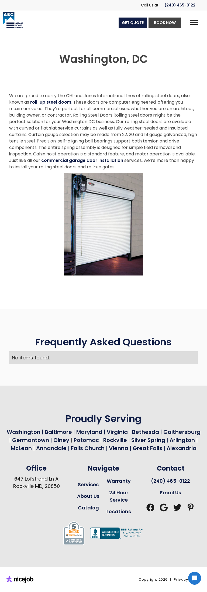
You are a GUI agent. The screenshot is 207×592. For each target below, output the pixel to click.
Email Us (170, 492)
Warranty (119, 481)
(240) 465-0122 (180, 5)
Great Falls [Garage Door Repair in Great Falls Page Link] (147, 448)
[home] (11, 20)
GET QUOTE (133, 22)
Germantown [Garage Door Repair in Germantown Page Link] (31, 440)
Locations (118, 511)
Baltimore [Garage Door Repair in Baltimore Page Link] (58, 432)
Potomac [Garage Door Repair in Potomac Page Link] (87, 440)
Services (88, 484)
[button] (194, 23)
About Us (88, 496)
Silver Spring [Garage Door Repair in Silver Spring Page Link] (149, 440)
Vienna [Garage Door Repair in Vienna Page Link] (118, 448)
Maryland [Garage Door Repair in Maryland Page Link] (89, 432)
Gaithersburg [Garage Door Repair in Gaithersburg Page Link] (182, 432)
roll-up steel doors (50, 102)
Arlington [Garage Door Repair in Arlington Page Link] (182, 440)
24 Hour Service (118, 496)
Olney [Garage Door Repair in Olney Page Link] (62, 440)
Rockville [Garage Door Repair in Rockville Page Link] (115, 440)
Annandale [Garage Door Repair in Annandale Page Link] (51, 448)
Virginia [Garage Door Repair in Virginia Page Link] (117, 432)
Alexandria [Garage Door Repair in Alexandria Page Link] (181, 448)
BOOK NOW (165, 22)
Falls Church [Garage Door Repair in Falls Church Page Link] (88, 448)
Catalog (88, 507)
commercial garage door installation (82, 160)
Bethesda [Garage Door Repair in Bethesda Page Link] (145, 432)
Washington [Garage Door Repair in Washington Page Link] (23, 432)
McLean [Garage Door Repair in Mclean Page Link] (21, 448)
